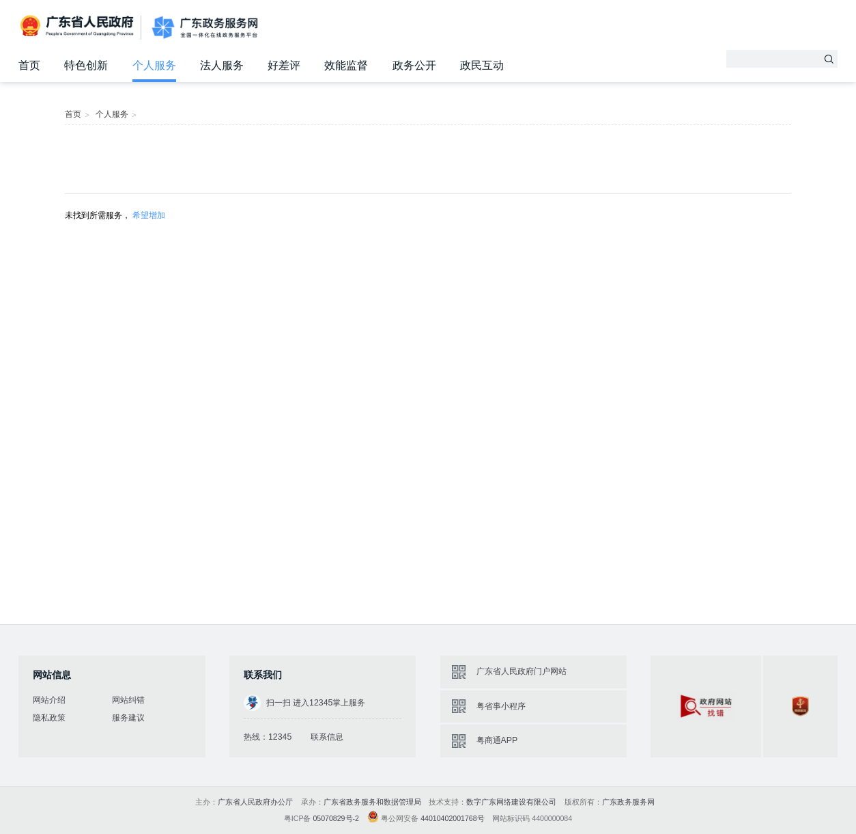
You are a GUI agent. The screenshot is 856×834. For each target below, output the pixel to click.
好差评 (284, 65)
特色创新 (86, 65)
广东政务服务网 (205, 27)
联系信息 (327, 737)
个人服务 (154, 65)
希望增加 (148, 215)
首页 (29, 65)
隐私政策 (49, 718)
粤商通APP (497, 740)
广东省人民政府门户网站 (521, 671)
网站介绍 (49, 700)
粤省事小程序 (501, 706)
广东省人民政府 (78, 26)
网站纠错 (128, 700)
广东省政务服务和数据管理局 (372, 802)
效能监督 (346, 65)
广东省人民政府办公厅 (255, 802)
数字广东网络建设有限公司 (511, 802)
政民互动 (482, 65)
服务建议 (128, 718)
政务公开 (414, 65)
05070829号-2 (335, 818)
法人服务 (222, 65)
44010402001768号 (452, 818)
